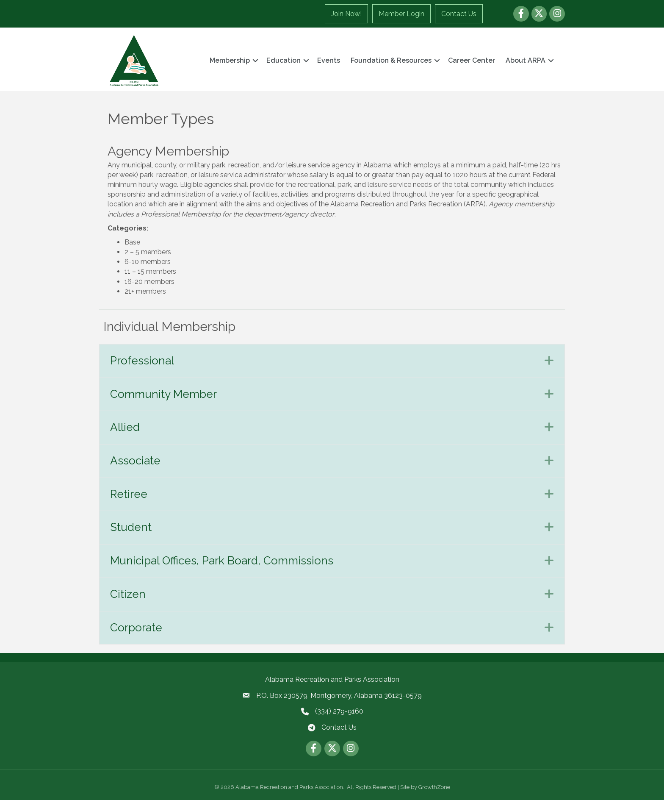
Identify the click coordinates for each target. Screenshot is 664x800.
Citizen (128, 594)
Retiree (128, 494)
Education (283, 60)
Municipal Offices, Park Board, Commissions (221, 560)
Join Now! (346, 14)
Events (328, 60)
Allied (125, 427)
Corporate (136, 627)
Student (131, 527)
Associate (135, 460)
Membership (230, 60)
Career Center (471, 60)
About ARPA (525, 60)
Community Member (163, 394)
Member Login (401, 14)
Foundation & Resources (391, 60)
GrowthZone (434, 787)
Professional (142, 360)
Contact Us (458, 14)
